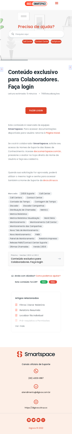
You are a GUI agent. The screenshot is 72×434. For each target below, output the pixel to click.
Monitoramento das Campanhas (26, 226)
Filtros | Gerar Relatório (30, 304)
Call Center (27, 41)
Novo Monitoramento (20, 234)
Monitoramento (17, 222)
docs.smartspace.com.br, (47, 151)
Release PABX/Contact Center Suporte (28, 242)
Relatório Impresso (48, 238)
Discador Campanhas (33, 205)
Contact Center (41, 41)
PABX (37, 234)
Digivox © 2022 (36, 428)
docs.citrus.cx (50, 180)
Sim (43, 282)
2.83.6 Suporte (27, 193)
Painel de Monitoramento (22, 238)
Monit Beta (49, 218)
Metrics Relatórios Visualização (25, 218)
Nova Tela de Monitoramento (24, 230)
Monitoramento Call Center (43, 222)
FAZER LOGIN (36, 110)
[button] (56, 3)
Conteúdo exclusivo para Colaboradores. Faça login (34, 259)
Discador (14, 205)
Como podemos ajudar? (48, 275)
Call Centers (16, 197)
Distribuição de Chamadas (23, 209)
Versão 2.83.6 (39, 246)
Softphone (56, 41)
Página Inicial (53, 132)
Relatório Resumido (27, 310)
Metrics (44, 209)
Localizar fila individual (29, 315)
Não (53, 282)
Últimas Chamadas (19, 246)
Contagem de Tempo (45, 201)
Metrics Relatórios (18, 214)
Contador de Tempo (20, 201)
